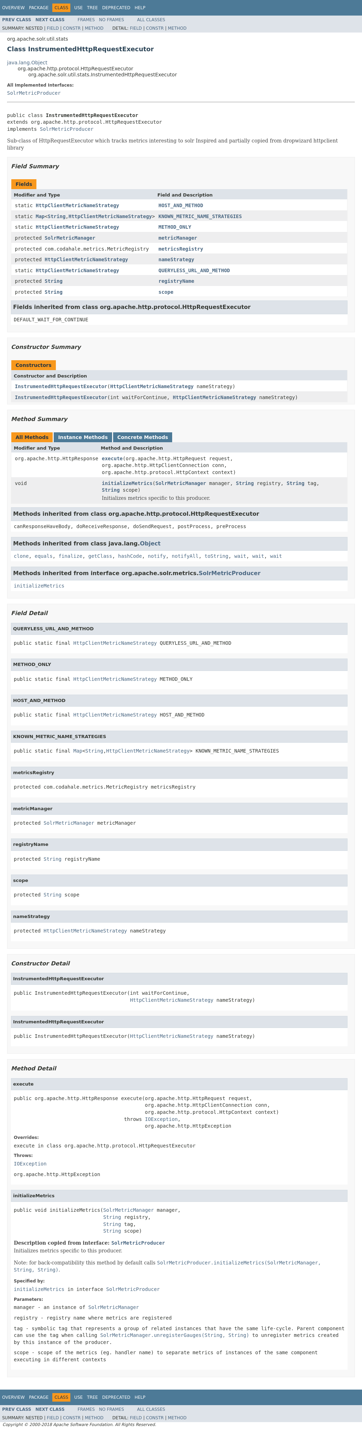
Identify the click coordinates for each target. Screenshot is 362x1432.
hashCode (130, 556)
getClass (100, 556)
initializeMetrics (127, 483)
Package (38, 7)
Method (94, 28)
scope (165, 292)
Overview (13, 7)
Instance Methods (82, 437)
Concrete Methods (142, 437)
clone (21, 556)
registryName (176, 281)
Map (40, 216)
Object (150, 543)
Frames (86, 19)
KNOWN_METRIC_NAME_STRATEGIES (200, 216)
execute (112, 458)
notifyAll (185, 556)
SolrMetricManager (70, 238)
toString (216, 556)
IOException (161, 1119)
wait (240, 556)
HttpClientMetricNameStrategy (77, 205)
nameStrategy (176, 259)
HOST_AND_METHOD (180, 205)
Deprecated (116, 7)
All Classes (151, 19)
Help (140, 7)
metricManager (177, 238)
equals (44, 556)
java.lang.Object (27, 62)
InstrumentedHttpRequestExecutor (61, 386)
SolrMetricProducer (34, 93)
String (57, 216)
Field (53, 28)
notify (157, 556)
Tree (92, 7)
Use (78, 7)
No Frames (111, 19)
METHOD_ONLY (174, 227)
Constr (72, 28)
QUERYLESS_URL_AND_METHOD (194, 270)
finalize (70, 556)
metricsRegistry (180, 249)
